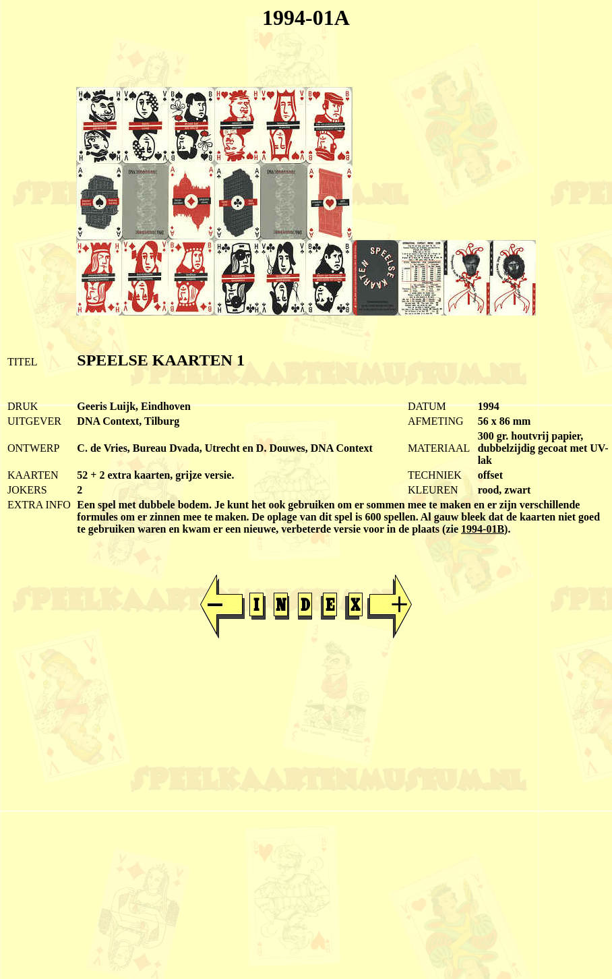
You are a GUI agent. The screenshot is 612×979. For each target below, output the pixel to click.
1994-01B (482, 529)
